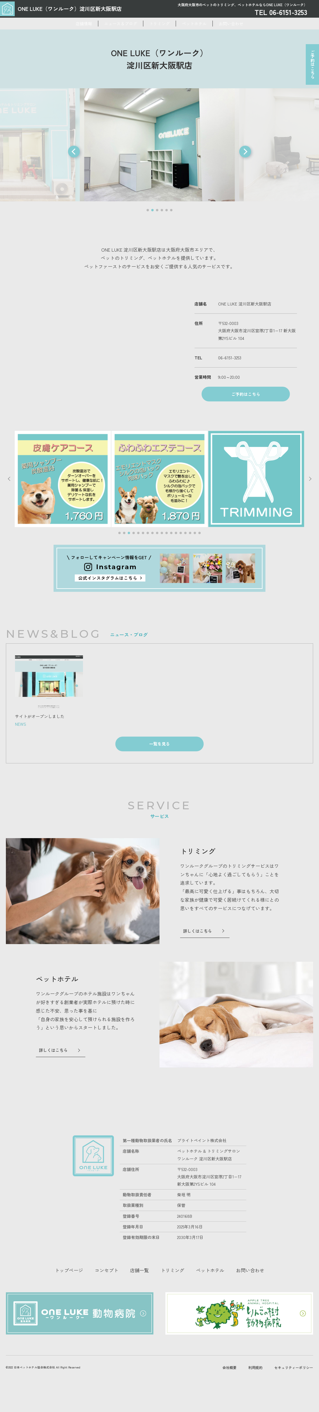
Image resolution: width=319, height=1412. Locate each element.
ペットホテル (206, 23)
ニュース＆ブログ (108, 23)
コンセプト (106, 1294)
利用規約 (255, 1379)
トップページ (69, 1294)
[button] (74, 151)
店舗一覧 (139, 1294)
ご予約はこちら (310, 68)
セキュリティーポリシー (293, 1379)
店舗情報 (60, 23)
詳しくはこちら (199, 955)
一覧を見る (159, 768)
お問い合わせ (254, 23)
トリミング (159, 23)
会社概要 (229, 1379)
